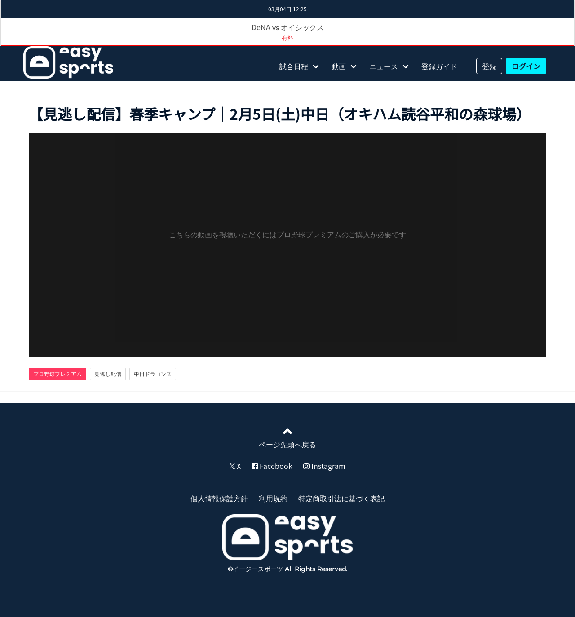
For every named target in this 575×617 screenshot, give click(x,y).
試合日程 (293, 66)
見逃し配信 (107, 374)
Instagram (324, 465)
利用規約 (273, 498)
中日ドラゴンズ (153, 374)
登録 (489, 66)
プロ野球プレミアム (57, 374)
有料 (287, 37)
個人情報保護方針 (219, 498)
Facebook (272, 465)
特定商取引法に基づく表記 (341, 498)
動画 (339, 66)
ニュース (383, 66)
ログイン (526, 66)
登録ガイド (439, 66)
